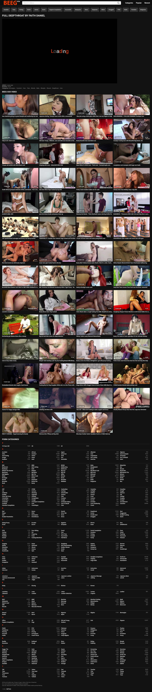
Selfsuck (34, 651)
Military (122, 603)
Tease (121, 669)
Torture (63, 675)
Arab (62, 455)
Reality (4, 641)
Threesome (5, 673)
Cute (61, 88)
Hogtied (93, 558)
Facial (62, 530)
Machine (63, 599)
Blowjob (43, 88)
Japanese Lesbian (66, 576)
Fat (32, 532)
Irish (62, 570)
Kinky (3, 585)
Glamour (93, 545)
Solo (62, 656)
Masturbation (94, 601)
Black (3, 476)
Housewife (68, 9)
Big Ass (63, 470)
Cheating (34, 493)
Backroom (5, 467)
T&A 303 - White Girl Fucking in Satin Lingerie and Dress (92, 409)
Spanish (4, 658)
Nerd (33, 612)
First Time (64, 534)
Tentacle (63, 671)
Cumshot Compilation (8, 505)
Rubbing (93, 643)
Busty (33, 483)
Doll (3, 515)
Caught (122, 491)
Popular (139, 3)
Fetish (122, 532)
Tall (3, 669)
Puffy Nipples (65, 635)
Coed (92, 496)
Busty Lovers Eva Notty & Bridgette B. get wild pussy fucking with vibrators (94, 360)
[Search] (118, 3)
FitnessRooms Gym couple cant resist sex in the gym (128, 238)
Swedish (6, 9)
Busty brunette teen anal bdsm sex (86, 140)
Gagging (4, 543)
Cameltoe (93, 489)
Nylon (62, 614)
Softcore (4, 656)
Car (3, 491)
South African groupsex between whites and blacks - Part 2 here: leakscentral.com (20, 189)
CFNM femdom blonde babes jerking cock (125, 385)
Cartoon (34, 491)
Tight (62, 673)
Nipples (93, 612)
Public (4, 635)
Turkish (34, 676)
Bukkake (63, 481)
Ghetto (4, 545)
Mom (62, 605)
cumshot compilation (8, 312)
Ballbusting (64, 467)
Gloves (33, 547)
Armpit (4, 457)
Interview (4, 570)
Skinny (33, 654)
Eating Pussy (6, 522)
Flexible (4, 536)
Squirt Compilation (7, 660)
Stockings (123, 660)
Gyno (62, 551)
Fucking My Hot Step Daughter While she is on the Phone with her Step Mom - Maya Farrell (57, 385)
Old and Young (65, 620)
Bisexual (93, 474)
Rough (33, 643)
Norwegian (12, 88)
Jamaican (5, 576)
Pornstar (4, 633)
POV (33, 628)
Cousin (92, 500)
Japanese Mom (124, 576)
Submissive (94, 661)
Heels (125, 9)
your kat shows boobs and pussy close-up (51, 214)
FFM (119, 9)
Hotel (33, 560)
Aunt (33, 459)
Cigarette (34, 494)
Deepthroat (55, 88)
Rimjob (122, 641)
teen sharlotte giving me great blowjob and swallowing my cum (20, 116)
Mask (33, 601)
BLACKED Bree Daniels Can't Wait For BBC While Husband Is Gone (20, 287)
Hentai (33, 558)
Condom (63, 498)
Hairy (3, 557)
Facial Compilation (96, 530)
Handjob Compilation (96, 557)
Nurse (33, 614)
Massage (63, 601)
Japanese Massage (96, 576)
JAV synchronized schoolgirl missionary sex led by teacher (19, 238)
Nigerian (63, 612)
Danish (63, 511)
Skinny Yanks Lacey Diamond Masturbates (88, 336)
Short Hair (93, 653)
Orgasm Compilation (55, 9)
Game (33, 543)
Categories (129, 3)
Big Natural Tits (124, 472)
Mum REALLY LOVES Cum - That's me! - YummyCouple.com (93, 165)
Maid (121, 599)
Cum (24, 88)
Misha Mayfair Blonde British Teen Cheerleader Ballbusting (130, 263)
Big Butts (34, 472)
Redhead (34, 641)
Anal (92, 454)
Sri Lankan (35, 660)
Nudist (4, 614)
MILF (3, 599)
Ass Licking (94, 457)
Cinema (63, 494)
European (63, 524)
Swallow (122, 661)
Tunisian (4, 676)
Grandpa (4, 549)
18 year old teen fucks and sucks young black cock (90, 238)
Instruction (94, 568)
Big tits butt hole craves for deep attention (51, 336)
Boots (62, 478)
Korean (93, 585)
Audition (4, 459)
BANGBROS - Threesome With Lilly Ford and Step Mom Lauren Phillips (131, 214)
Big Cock (93, 472)
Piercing (4, 632)
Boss (92, 478)
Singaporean (5, 654)
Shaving (4, 653)
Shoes (63, 653)
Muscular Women (36, 606)
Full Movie (64, 537)
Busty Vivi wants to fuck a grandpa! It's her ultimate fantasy (130, 336)
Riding (92, 641)
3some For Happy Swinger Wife (11, 409)
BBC (3, 465)
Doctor (92, 513)
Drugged (111, 9)
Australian (64, 459)
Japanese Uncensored (8, 578)
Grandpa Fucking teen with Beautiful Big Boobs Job (128, 140)
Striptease (34, 661)
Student (63, 661)
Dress (62, 516)
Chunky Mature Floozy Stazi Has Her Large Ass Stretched (129, 409)
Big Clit (63, 472)
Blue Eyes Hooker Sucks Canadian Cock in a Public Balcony (93, 434)
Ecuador (34, 522)
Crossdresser (124, 501)
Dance (33, 511)
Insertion (63, 568)
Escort (33, 524)
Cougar (34, 500)
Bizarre (122, 474)
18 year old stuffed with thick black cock (13, 165)
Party (33, 630)
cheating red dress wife (46, 409)
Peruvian (63, 630)
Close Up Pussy (6, 496)
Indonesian (35, 568)
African (34, 452)
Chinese (122, 493)
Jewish (122, 578)
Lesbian (34, 593)
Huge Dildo (94, 560)
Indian (4, 568)
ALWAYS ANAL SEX (7, 214)
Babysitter (123, 465)
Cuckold (4, 503)
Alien (3, 454)
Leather (122, 591)
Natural (4, 612)
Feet (62, 532)
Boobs (33, 478)
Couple (63, 500)
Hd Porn (8, 689)
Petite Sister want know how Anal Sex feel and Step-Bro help (130, 360)
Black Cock (35, 476)
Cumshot (19, 88)
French (4, 537)
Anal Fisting (5, 455)
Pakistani (63, 628)
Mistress (34, 605)
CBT (3, 489)
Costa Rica (5, 500)
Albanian (93, 452)
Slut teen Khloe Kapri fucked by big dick (50, 189)
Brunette (4, 481)
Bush (3, 483)
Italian (122, 570)
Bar (121, 467)
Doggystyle (123, 513)
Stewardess (94, 660)
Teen (14, 9)
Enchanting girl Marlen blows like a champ (14, 336)
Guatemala (5, 551)
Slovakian (64, 654)
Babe (38, 88)
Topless (34, 675)
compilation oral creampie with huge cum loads (126, 165)
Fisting (21, 9)
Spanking (34, 658)
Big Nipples (5, 474)
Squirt (122, 658)
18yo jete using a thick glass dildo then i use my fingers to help (94, 116)
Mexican (63, 603)
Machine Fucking (95, 599)
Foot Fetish (64, 536)
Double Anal (94, 515)
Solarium (34, 656)
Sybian (122, 663)
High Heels (64, 558)
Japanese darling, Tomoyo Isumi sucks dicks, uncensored (55, 116)
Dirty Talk (63, 513)
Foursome (123, 536)
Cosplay (122, 498)
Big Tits (34, 474)
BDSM (63, 465)
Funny (92, 537)
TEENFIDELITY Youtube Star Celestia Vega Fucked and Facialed (57, 238)
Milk (3, 605)
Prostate (93, 633)
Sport (92, 658)
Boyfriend (34, 479)
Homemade (123, 558)
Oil (32, 620)
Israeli (92, 570)
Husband (34, 562)
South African (94, 656)
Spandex (122, 656)
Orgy (33, 622)
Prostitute (123, 633)
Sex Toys (93, 651)
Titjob (92, 673)
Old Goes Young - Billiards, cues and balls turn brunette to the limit (57, 140)
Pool (121, 632)
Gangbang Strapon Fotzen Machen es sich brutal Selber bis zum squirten (131, 312)
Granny (34, 549)
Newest (147, 3)
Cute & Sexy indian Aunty (9, 360)
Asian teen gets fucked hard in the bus (50, 263)
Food (33, 536)
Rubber (63, 643)
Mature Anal (5, 603)
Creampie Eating (66, 501)
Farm (121, 530)
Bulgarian (143, 9)
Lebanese (5, 593)
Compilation (35, 498)
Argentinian (94, 455)
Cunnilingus (35, 505)
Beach (92, 469)
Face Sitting (35, 530)
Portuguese (35, 633)
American (64, 454)
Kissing (34, 585)
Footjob (93, 536)
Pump (92, 635)
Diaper (4, 513)
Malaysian (78, 9)
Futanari (122, 537)
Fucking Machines (37, 537)
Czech (92, 505)
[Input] (71, 3)
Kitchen (63, 585)
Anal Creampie (124, 454)
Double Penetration (7, 516)
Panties (122, 628)
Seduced (4, 651)
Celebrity (4, 493)
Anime (36, 9)
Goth (121, 547)
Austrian (93, 459)
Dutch (29, 9)
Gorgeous (93, 547)
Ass (62, 457)
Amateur (34, 454)
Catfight (93, 491)
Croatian (93, 501)
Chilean (93, 493)
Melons (34, 603)
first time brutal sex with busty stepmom (13, 263)
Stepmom (95, 9)
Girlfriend (34, 545)
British (122, 479)
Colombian (5, 498)
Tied (33, 673)
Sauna (63, 649)
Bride (92, 479)
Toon (3, 675)
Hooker (4, 560)
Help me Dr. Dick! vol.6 (8, 140)
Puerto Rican (35, 635)
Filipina (4, 534)
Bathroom (64, 469)
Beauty (122, 469)
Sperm (63, 658)
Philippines (94, 630)
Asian (33, 457)
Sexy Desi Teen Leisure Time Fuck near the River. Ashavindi (130, 287)
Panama (93, 628)
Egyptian (63, 522)
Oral (92, 620)
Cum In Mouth (65, 503)
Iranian (33, 570)
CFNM (33, 489)
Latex (33, 591)
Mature (122, 601)
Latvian (93, 591)
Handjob (63, 557)
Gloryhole (5, 547)
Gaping (93, 543)
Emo (121, 522)
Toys (92, 675)
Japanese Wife (36, 578)
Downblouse (35, 516)
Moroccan (123, 605)
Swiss (92, 663)
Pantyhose (5, 630)
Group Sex (93, 549)
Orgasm (122, 620)
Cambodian (64, 489)
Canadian (122, 489)
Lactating (4, 591)
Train (121, 675)
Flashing (122, 534)
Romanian (5, 643)
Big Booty (5, 472)
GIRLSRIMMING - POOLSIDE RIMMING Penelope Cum (128, 116)
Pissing (34, 632)
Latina (63, 591)
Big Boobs (123, 470)
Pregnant (63, 633)
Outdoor (63, 622)
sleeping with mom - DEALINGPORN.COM (51, 165)
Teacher (93, 669)
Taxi (62, 669)
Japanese (34, 576)
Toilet (121, 673)
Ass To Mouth (124, 457)
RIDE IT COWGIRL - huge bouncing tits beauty (15, 434)
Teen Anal (34, 671)
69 (62, 446)
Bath (33, 469)
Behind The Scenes (7, 470)
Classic (93, 494)
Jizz (3, 579)
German (122, 543)
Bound (4, 479)
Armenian (123, 455)
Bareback (4, 469)
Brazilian (63, 479)
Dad (3, 511)
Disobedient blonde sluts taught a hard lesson (15, 385)
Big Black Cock (95, 470)
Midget (93, 603)
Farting (4, 532)
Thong (122, 671)
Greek (62, 549)
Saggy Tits (5, 649)
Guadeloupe (123, 549)
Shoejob (34, 653)
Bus (121, 481)
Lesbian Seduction (66, 593)
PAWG (4, 628)
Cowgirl (122, 500)
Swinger (63, 663)
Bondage (4, 478)
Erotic (3, 524)
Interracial (123, 568)
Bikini (103, 9)
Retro (86, 9)
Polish (92, 632)
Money (92, 605)
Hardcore (122, 557)
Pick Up (122, 630)
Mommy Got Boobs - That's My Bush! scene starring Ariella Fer (94, 214)
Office (3, 620)
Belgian (34, 470)
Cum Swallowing (95, 503)
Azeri (121, 459)
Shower (122, 653)
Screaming (94, 649)
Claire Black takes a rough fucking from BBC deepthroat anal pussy (94, 312)
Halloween (35, 557)
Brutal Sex (34, 481)
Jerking (93, 578)
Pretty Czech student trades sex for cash (87, 189)
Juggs (33, 579)
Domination (35, 515)
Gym (33, 551)
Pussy (122, 635)
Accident (4, 452)
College (122, 496)
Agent (62, 452)
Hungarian (5, 562)
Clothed (34, 496)
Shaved (49, 88)
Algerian (122, 452)
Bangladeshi (94, 467)
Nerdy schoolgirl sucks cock (84, 287)
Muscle (4, 606)
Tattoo (33, 669)
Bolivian (122, 476)
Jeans (63, 578)
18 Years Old (5, 446)
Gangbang (64, 543)
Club (62, 496)
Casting (63, 491)
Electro (93, 522)
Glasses (122, 545)
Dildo (33, 513)
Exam (92, 524)
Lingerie (93, 593)
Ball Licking (35, 467)
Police (63, 632)
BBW (33, 465)
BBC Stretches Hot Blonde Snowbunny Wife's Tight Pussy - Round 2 (57, 287)
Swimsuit (34, 663)
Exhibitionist (123, 524)
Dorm (43, 9)
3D (32, 446)
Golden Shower (65, 547)
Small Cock (94, 654)
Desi (121, 511)
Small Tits (123, 654)
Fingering (34, 534)
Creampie (5, 501)
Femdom (133, 9)
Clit (121, 494)
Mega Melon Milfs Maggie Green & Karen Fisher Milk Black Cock (94, 385)
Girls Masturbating (66, 545)
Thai (92, 671)
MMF (33, 599)
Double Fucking (124, 515)
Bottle (121, 478)
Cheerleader (64, 493)
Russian (122, 643)
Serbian (63, 651)
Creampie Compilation (38, 501)
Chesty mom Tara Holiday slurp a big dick (125, 189)
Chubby (4, 494)
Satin (33, 649)
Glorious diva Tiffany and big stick (49, 434)
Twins (62, 676)
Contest (93, 498)
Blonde (33, 88)
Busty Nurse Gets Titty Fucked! (48, 312)
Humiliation (123, 560)
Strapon (4, 661)
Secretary (123, 649)
